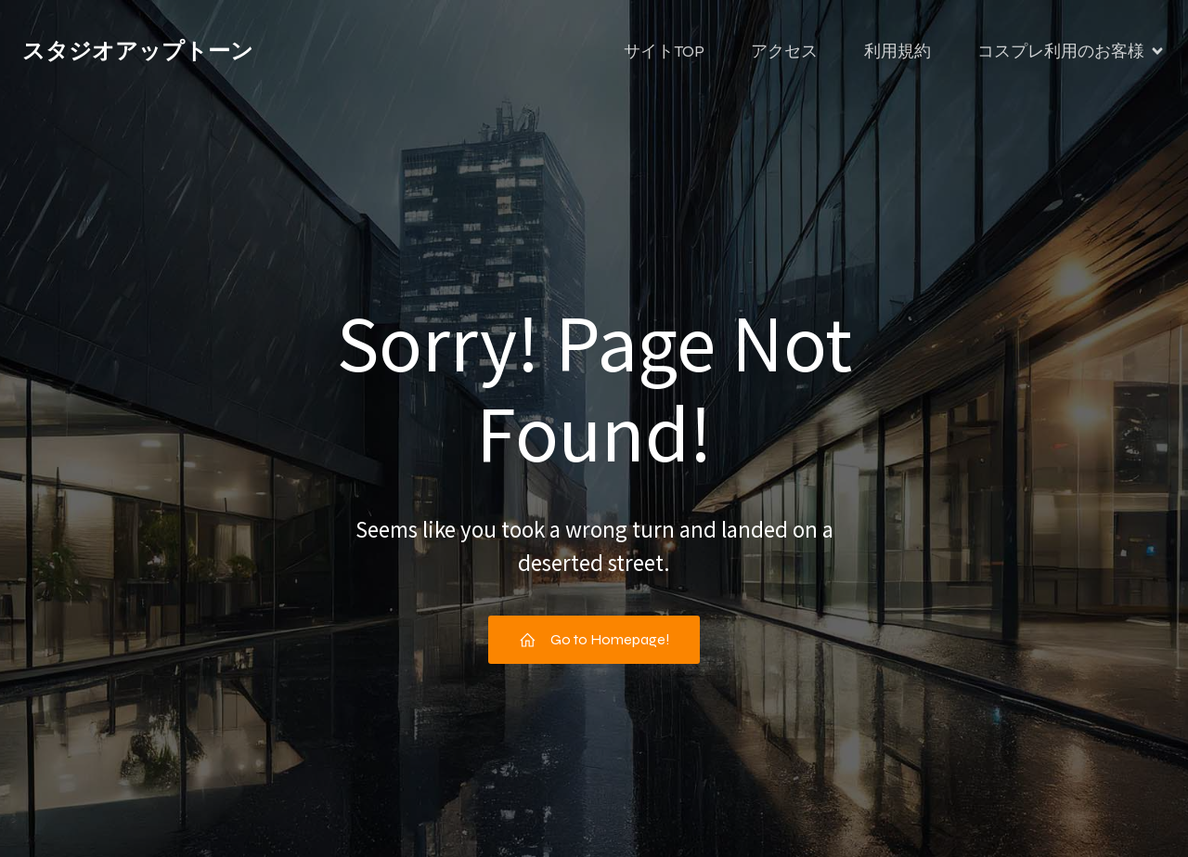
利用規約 (897, 51)
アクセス (784, 51)
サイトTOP (664, 51)
